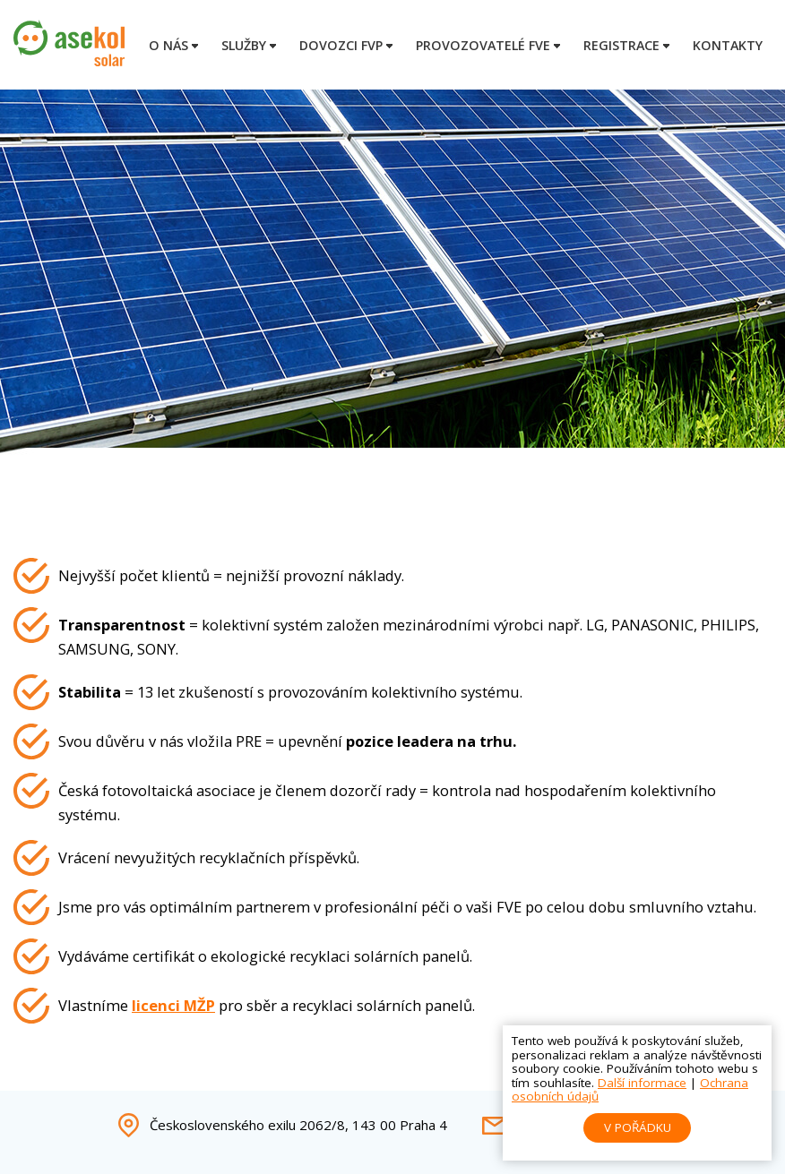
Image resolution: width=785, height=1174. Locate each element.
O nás (168, 45)
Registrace (621, 45)
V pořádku (637, 1127)
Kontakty (728, 45)
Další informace (642, 1083)
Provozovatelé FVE (483, 45)
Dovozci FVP (341, 45)
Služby (243, 45)
